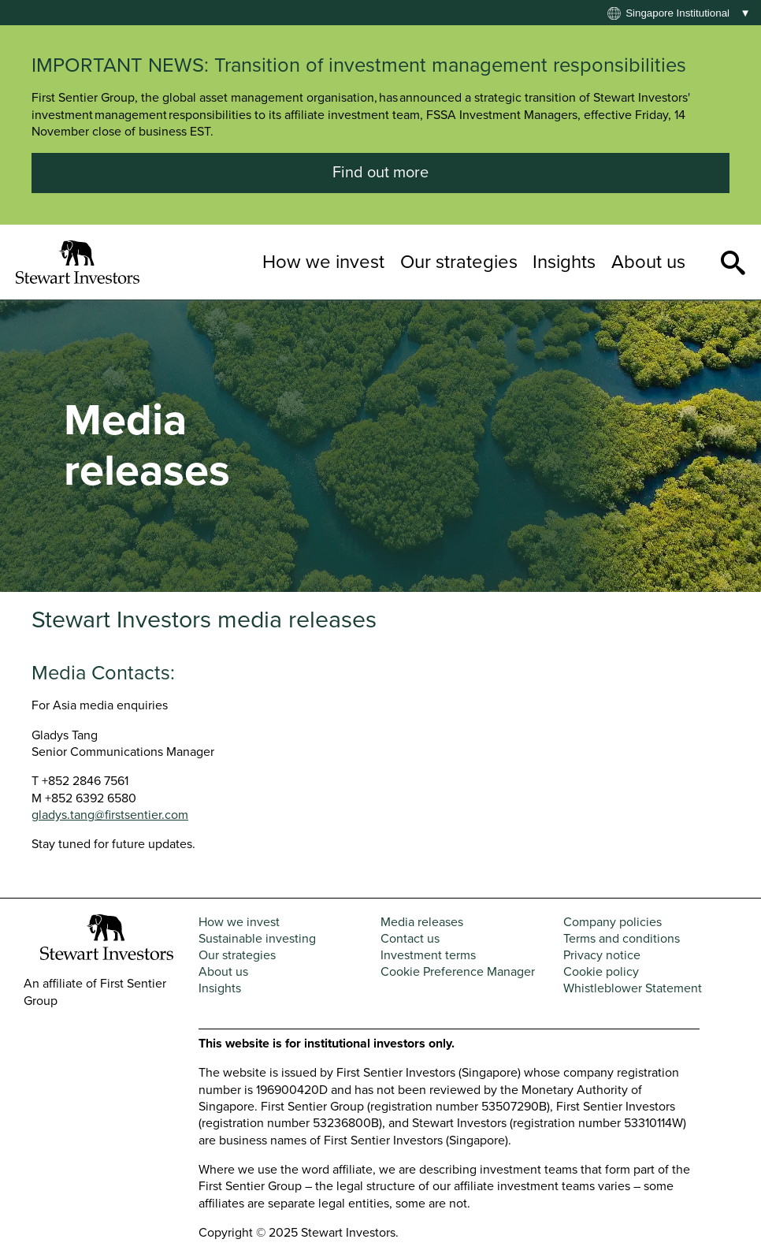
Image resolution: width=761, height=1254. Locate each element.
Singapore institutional (677, 13)
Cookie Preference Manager (457, 972)
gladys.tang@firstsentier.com (110, 815)
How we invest (323, 262)
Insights (564, 262)
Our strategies (459, 262)
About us (648, 262)
